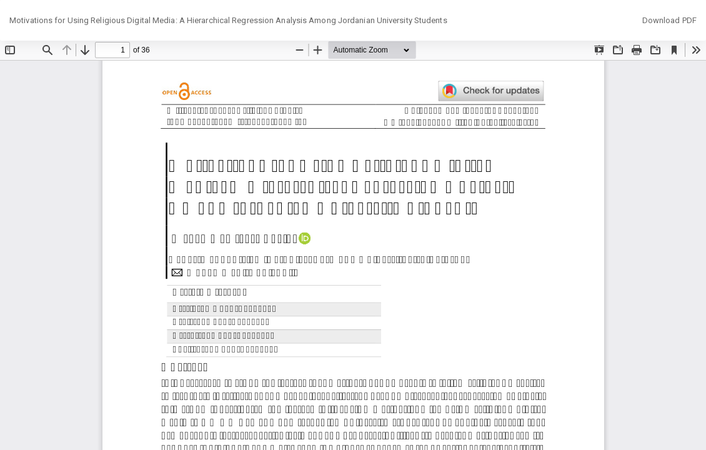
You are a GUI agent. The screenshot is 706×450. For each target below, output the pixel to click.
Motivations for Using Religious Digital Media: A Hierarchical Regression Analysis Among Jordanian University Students (228, 20)
